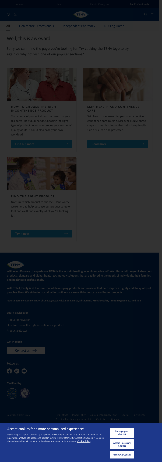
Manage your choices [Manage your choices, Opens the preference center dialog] (121, 432)
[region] (81, 442)
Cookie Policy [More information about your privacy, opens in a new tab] (83, 441)
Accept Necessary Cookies (122, 444)
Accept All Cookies (122, 454)
